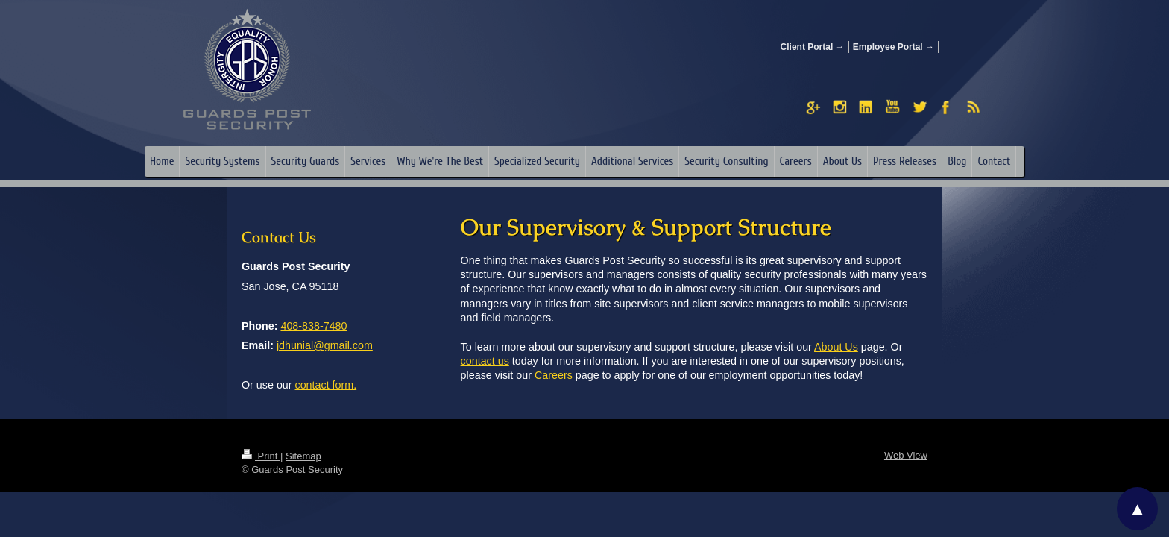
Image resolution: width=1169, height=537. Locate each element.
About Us (836, 347)
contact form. (326, 385)
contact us (485, 361)
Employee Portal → (893, 47)
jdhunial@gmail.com (325, 345)
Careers (554, 375)
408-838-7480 (313, 326)
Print (261, 456)
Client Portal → (813, 47)
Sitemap (303, 456)
